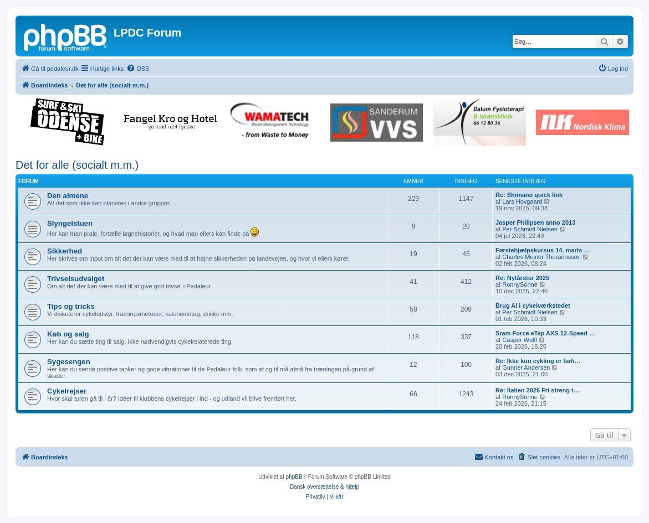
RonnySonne (520, 284)
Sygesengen (68, 362)
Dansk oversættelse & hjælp (324, 487)
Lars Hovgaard (522, 201)
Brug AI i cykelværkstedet (532, 305)
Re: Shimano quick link (529, 194)
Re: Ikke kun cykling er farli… (537, 361)
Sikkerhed (64, 251)
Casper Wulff (519, 339)
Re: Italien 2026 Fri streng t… (537, 390)
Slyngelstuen (70, 223)
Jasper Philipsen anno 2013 (535, 222)
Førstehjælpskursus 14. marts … (542, 250)
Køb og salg (68, 334)
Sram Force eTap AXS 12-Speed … (545, 333)
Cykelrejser (66, 391)
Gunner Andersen (526, 367)
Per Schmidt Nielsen (530, 229)
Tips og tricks (71, 306)
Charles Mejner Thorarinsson (541, 256)
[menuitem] (137, 68)
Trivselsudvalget (75, 279)
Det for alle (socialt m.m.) (77, 165)
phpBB (294, 477)
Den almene (67, 195)
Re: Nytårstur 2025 (522, 278)
